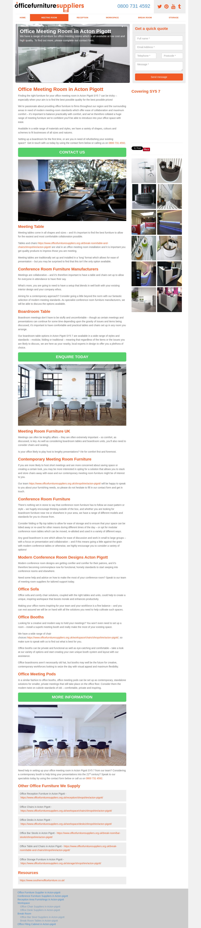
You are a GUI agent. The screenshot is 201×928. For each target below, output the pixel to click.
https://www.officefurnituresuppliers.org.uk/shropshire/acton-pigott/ (65, 483)
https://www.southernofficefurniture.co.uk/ (42, 880)
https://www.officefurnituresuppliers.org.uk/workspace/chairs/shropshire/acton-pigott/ (72, 637)
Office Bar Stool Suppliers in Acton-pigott (42, 917)
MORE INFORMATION (72, 697)
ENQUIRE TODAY (72, 357)
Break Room (145, 18)
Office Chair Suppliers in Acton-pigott (40, 906)
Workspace (112, 18)
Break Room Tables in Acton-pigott (39, 920)
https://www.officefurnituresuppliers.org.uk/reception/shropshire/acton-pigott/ (62, 797)
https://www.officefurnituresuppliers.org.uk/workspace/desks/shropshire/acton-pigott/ (66, 824)
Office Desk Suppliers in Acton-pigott (40, 910)
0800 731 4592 (134, 6)
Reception (82, 18)
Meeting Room (49, 18)
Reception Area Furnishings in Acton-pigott (41, 899)
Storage (173, 18)
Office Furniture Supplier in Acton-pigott (39, 892)
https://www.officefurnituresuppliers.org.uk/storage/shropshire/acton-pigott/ (61, 863)
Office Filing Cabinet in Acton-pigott (37, 924)
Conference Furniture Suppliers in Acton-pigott (43, 896)
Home (23, 18)
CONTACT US (72, 152)
